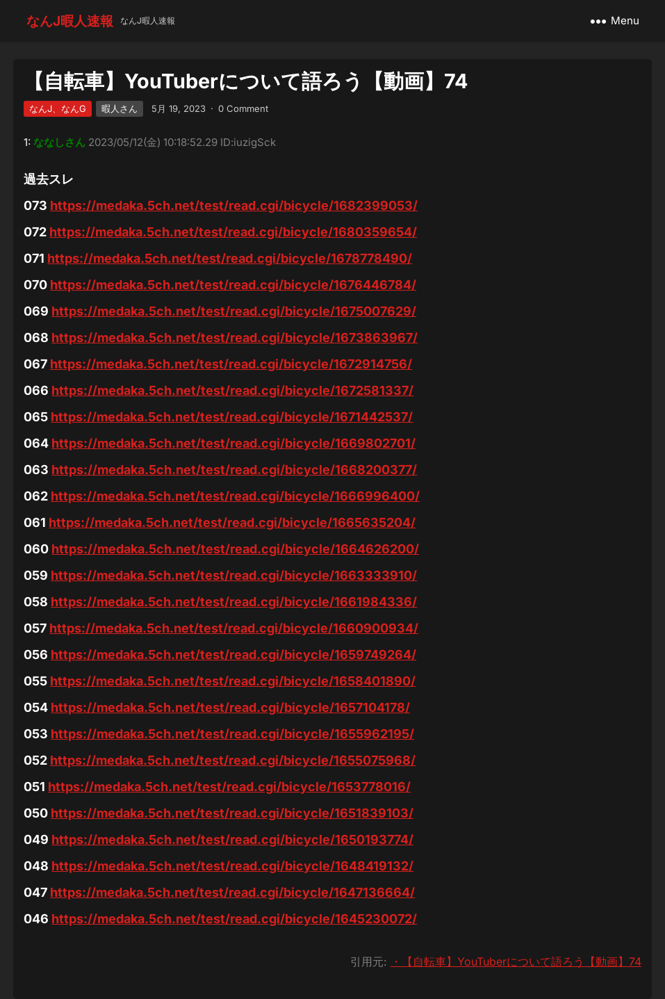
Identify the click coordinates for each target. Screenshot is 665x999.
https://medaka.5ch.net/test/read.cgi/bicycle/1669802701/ (233, 443)
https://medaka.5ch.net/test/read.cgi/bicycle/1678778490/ (229, 258)
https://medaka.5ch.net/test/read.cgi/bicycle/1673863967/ (234, 337)
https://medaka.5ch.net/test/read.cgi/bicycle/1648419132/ (232, 866)
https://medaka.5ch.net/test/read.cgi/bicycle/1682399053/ (234, 205)
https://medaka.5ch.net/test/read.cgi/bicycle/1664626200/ (235, 549)
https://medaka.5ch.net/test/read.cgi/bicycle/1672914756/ (231, 364)
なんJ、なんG (57, 108)
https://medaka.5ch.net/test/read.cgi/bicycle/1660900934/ (233, 628)
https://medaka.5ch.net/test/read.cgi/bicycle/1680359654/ (233, 232)
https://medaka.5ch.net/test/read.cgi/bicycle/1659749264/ (233, 654)
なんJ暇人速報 (69, 21)
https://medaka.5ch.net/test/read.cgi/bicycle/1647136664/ (232, 892)
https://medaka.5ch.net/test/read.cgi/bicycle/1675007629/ (233, 311)
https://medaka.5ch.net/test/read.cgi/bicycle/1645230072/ (234, 918)
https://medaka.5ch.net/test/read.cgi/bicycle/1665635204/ (232, 522)
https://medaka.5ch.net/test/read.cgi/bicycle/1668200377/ (234, 469)
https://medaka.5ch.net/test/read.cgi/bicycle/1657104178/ (230, 707)
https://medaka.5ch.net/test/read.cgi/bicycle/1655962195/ (232, 733)
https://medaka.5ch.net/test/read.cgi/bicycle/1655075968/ (233, 760)
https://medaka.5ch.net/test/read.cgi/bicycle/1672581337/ (232, 390)
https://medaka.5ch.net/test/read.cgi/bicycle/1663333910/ (234, 575)
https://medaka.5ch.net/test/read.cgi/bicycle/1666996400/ (235, 496)
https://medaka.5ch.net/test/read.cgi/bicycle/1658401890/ (233, 681)
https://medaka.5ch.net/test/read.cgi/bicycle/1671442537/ (232, 416)
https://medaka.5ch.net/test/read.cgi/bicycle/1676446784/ (233, 284)
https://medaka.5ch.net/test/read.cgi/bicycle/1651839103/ (232, 813)
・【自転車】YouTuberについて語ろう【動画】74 (516, 961)
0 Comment (243, 108)
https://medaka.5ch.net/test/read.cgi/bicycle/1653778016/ (229, 786)
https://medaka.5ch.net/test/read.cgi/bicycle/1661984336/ (234, 601)
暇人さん (119, 108)
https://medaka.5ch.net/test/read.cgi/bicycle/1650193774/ (232, 839)
